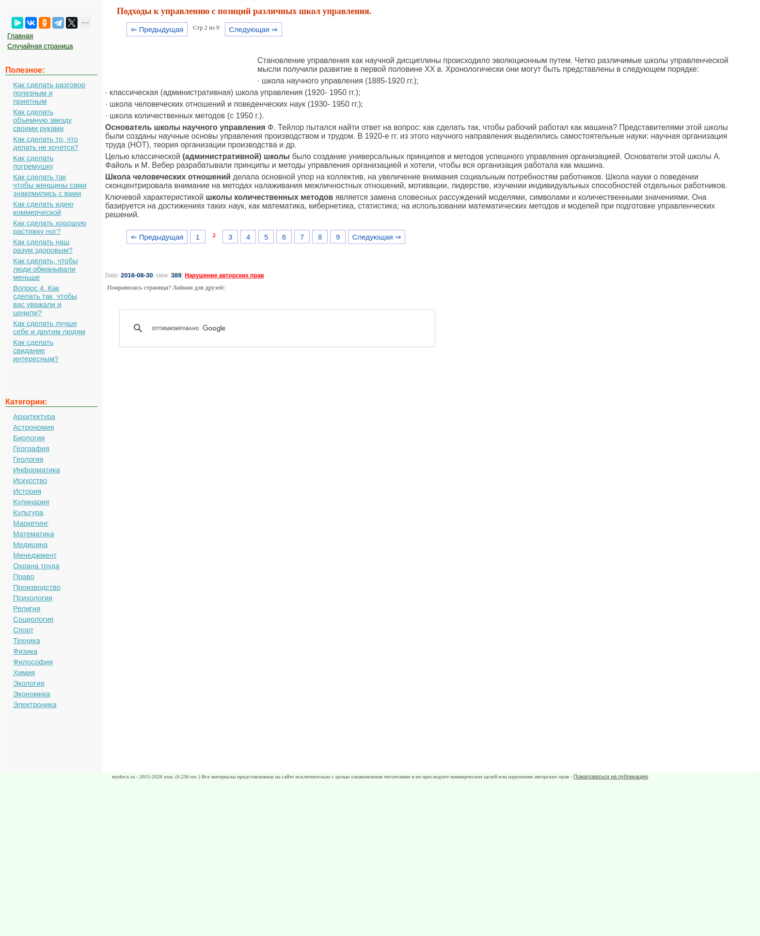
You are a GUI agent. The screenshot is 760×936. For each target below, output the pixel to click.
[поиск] (281, 328)
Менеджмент (35, 555)
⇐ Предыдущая (157, 29)
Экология (29, 683)
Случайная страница (40, 46)
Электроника (35, 704)
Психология (32, 598)
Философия (33, 662)
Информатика (36, 470)
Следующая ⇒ (253, 29)
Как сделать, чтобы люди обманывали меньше (45, 269)
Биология (29, 438)
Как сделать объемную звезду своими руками (42, 120)
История (27, 491)
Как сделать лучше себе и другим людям (49, 327)
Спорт (23, 630)
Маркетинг (30, 523)
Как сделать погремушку (33, 162)
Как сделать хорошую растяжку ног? (49, 227)
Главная (20, 36)
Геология (28, 459)
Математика (33, 534)
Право (23, 576)
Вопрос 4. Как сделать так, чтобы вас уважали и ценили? (45, 300)
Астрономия (33, 427)
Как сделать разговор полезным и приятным (49, 93)
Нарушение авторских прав (224, 275)
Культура (28, 512)
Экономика (31, 694)
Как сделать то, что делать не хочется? (46, 143)
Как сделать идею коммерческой (43, 208)
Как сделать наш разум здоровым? (43, 246)
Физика (25, 651)
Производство (37, 587)
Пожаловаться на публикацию (610, 776)
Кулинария (31, 502)
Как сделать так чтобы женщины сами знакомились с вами (50, 185)
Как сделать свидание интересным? (36, 350)
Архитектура (34, 416)
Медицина (30, 544)
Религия (26, 608)
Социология (33, 619)
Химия (24, 672)
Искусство (30, 480)
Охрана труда (36, 566)
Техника (26, 640)
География (31, 448)
